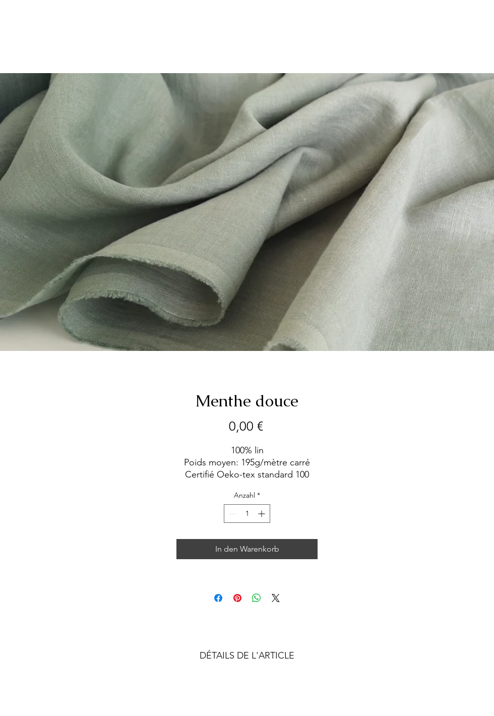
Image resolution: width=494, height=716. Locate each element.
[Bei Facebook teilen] (218, 598)
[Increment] (262, 513)
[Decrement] (231, 513)
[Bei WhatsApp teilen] (257, 598)
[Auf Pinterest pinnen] (237, 598)
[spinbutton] (247, 513)
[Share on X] (276, 598)
